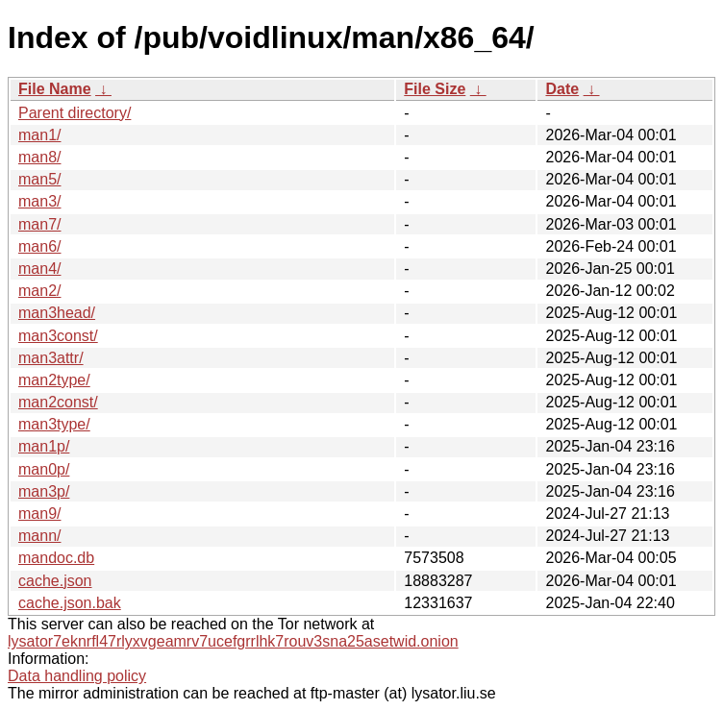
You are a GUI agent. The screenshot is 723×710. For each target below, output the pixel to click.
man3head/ (56, 313)
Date (562, 89)
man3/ (39, 201)
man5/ (39, 179)
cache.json (55, 581)
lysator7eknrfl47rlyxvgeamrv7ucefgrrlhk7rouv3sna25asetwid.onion (233, 641)
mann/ (39, 535)
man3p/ (43, 491)
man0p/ (43, 469)
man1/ (39, 135)
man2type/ (54, 380)
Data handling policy (77, 676)
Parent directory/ (74, 113)
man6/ (39, 246)
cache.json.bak (69, 603)
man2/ (39, 290)
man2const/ (58, 402)
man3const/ (58, 336)
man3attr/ (51, 358)
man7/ (39, 224)
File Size (434, 89)
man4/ (39, 268)
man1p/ (43, 446)
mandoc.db (56, 558)
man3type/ (54, 424)
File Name (54, 89)
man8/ (39, 157)
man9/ (39, 513)
